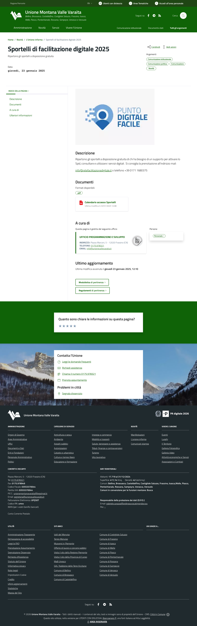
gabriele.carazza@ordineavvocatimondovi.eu (126, 503)
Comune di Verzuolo (109, 575)
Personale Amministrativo (20, 457)
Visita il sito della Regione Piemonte (70, 552)
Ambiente (58, 439)
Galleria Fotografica (171, 448)
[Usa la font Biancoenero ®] (110, 3)
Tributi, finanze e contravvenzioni (107, 448)
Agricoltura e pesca (63, 434)
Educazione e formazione (65, 461)
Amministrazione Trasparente (21, 534)
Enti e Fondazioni (16, 452)
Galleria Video (168, 452)
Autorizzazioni (60, 448)
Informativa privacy (17, 566)
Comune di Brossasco (64, 575)
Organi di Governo (16, 434)
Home (10, 39)
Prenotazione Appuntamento (21, 548)
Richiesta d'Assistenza (18, 557)
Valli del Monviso (62, 534)
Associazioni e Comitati (172, 461)
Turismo (95, 452)
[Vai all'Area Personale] (169, 3)
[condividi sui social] (153, 47)
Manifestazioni (138, 434)
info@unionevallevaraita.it (99, 248)
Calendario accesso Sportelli (100, 202)
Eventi (165, 434)
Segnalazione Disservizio (19, 552)
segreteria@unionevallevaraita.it (29, 497)
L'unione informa (138, 439)
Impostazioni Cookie (17, 575)
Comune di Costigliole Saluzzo (113, 534)
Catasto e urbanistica (64, 452)
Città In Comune (157, 614)
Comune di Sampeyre (109, 566)
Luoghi (165, 439)
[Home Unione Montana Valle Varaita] (48, 16)
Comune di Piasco (108, 552)
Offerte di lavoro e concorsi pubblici (70, 548)
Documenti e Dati (16, 448)
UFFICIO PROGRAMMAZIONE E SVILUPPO (102, 237)
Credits (11, 579)
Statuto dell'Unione (17, 561)
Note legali (13, 570)
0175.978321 (97, 245)
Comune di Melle (107, 548)
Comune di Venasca (109, 570)
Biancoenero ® (109, 618)
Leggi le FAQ (13, 543)
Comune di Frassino (109, 539)
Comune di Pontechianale (111, 557)
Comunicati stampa (140, 443)
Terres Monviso (61, 539)
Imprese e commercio (102, 434)
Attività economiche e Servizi (175, 457)
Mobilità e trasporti (100, 439)
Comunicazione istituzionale (129, 28)
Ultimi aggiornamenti (17, 584)
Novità (20, 39)
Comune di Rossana (109, 561)
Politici (11, 461)
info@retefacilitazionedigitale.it (93, 170)
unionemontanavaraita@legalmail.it (30, 493)
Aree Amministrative (17, 439)
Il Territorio (166, 443)
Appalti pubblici (61, 443)
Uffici (10, 443)
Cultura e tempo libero (64, 457)
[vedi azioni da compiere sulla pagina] (169, 47)
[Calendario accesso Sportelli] (81, 202)
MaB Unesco (60, 561)
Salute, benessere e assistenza (106, 443)
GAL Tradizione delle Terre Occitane (70, 566)
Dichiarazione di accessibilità (21, 539)
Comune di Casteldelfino (65, 579)
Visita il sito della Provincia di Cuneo (70, 557)
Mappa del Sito (15, 592)
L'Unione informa (34, 39)
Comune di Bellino (62, 570)
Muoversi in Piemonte (64, 543)
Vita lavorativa (98, 457)
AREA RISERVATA (97, 621)
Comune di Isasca (108, 543)
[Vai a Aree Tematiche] (139, 3)
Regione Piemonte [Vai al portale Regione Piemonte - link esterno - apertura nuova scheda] (17, 3)
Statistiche (13, 588)
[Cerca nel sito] (183, 15)
